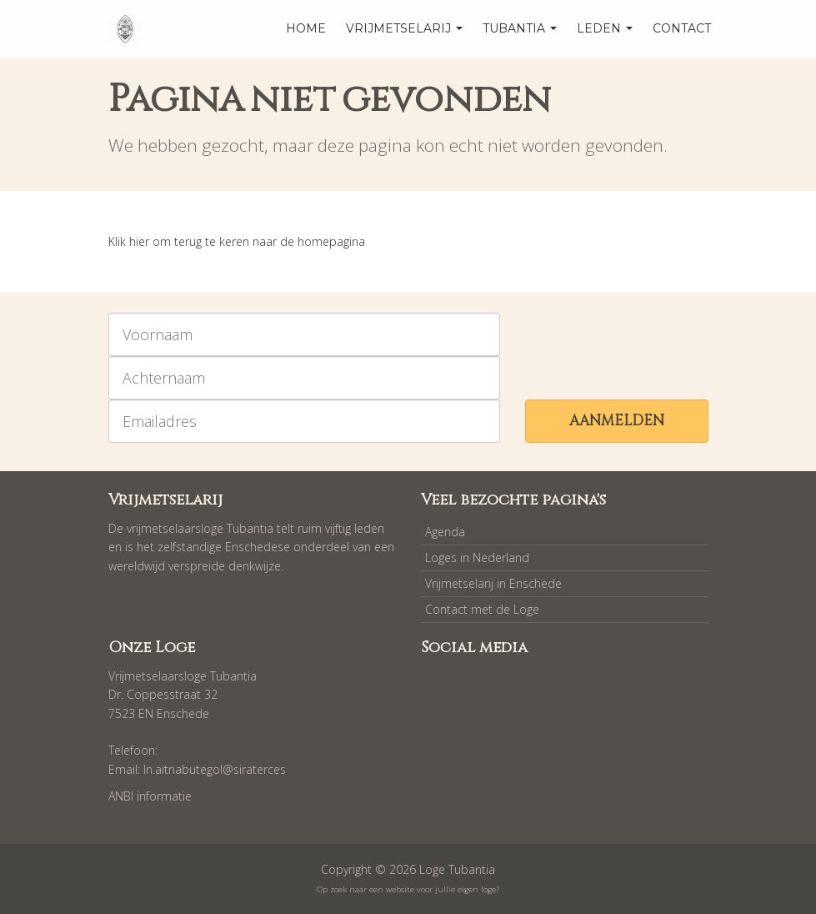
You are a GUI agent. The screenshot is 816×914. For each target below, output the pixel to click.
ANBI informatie (150, 796)
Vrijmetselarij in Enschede (493, 583)
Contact (682, 28)
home (306, 28)
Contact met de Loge (482, 609)
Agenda (445, 532)
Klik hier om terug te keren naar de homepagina (236, 241)
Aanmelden (616, 420)
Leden (605, 28)
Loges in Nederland (477, 557)
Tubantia (520, 28)
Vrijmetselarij (404, 28)
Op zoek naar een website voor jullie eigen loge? (408, 889)
